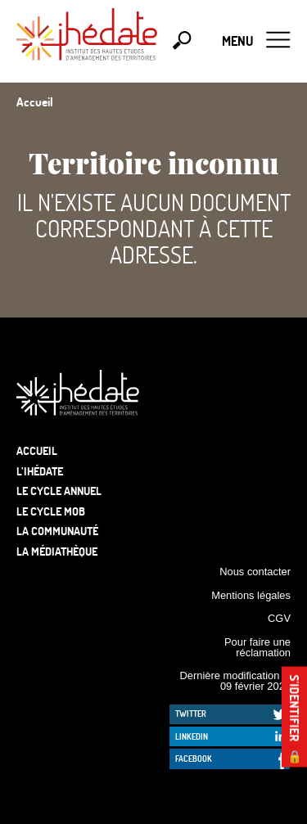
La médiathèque (56, 551)
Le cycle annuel (59, 490)
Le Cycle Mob (50, 511)
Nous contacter (255, 571)
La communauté (57, 530)
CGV (279, 618)
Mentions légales (251, 595)
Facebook (193, 758)
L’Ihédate (39, 471)
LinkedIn (191, 736)
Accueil (36, 450)
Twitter (190, 713)
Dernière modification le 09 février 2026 (235, 680)
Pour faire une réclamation (257, 647)
